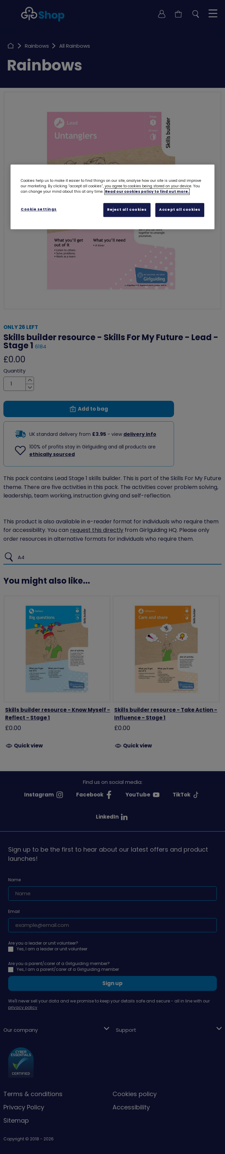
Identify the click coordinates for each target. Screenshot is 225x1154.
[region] (112, 197)
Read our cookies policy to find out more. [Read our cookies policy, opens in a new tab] (147, 191)
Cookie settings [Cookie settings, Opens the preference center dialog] (39, 209)
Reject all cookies (127, 209)
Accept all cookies (180, 209)
